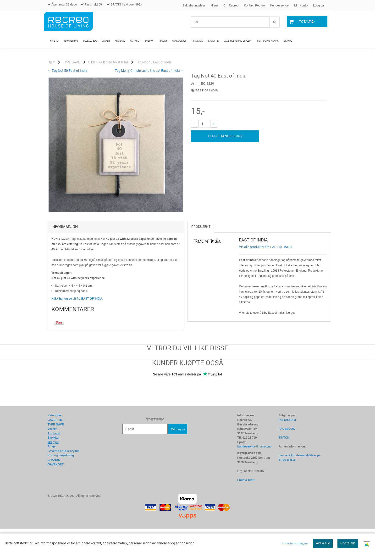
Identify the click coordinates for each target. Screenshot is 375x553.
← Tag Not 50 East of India (67, 71)
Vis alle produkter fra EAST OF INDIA (265, 271)
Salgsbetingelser (193, 5)
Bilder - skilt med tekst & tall (108, 62)
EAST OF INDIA (206, 90)
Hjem (214, 5)
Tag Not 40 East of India (154, 62)
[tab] (116, 251)
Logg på (318, 5)
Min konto (301, 5)
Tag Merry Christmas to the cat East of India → (149, 71)
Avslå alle (323, 543)
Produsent (200, 250)
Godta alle (347, 543)
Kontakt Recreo (254, 5)
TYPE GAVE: (72, 62)
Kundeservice (279, 5)
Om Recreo (230, 5)
